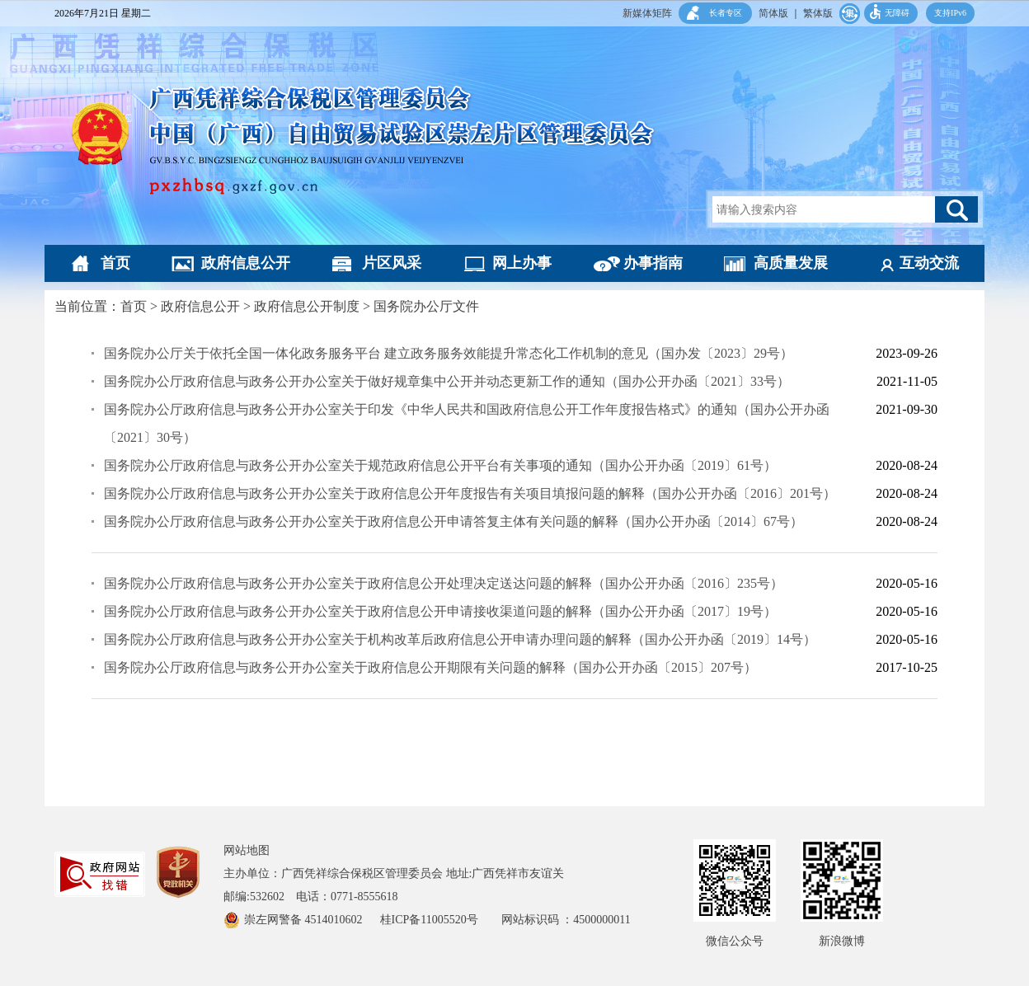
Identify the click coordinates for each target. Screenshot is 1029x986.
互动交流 (929, 263)
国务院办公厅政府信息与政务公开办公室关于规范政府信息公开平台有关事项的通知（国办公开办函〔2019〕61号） (440, 465)
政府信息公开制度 (306, 306)
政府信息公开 (245, 263)
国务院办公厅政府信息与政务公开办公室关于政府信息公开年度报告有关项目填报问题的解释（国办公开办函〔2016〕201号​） (470, 493)
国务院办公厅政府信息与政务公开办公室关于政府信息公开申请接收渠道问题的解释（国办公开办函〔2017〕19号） (440, 611)
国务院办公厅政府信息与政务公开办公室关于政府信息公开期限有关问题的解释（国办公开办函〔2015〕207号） (430, 667)
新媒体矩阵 (647, 13)
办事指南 (653, 263)
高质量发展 (791, 263)
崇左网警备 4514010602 (304, 919)
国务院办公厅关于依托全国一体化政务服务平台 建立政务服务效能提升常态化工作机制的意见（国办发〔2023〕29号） (448, 353)
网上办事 (522, 263)
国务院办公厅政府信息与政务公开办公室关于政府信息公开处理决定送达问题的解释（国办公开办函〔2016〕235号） (443, 583)
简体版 (773, 13)
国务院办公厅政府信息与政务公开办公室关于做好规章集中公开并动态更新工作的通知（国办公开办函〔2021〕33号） (447, 381)
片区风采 (391, 263)
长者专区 (725, 12)
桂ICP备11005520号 (440, 919)
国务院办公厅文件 (426, 306)
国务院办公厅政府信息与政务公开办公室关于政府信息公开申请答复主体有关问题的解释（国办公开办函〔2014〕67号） (453, 521)
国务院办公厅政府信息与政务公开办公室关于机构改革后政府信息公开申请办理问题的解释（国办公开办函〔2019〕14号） (460, 639)
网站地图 (246, 850)
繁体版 (818, 13)
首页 (115, 263)
